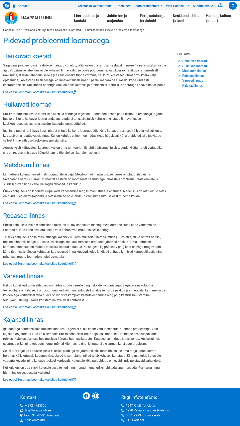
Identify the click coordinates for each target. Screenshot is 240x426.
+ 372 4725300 (35, 405)
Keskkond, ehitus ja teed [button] (186, 18)
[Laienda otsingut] (233, 6)
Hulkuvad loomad (194, 66)
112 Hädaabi (135, 420)
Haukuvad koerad (194, 61)
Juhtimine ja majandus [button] (117, 18)
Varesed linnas (192, 80)
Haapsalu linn (36, 17)
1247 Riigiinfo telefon (141, 405)
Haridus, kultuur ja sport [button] (218, 18)
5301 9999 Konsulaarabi (143, 415)
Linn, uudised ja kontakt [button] (86, 18)
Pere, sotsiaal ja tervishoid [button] (152, 18)
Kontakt (23, 6)
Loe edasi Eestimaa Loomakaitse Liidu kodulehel (37, 92)
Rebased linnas (193, 76)
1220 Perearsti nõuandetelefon (147, 410)
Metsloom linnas (194, 71)
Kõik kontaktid (35, 420)
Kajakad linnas (192, 85)
